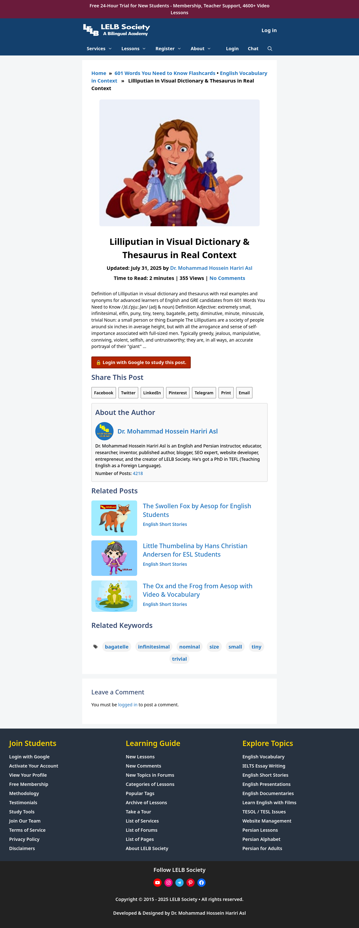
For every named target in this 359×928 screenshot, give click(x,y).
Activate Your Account (33, 766)
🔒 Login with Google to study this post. (141, 362)
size (214, 646)
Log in (269, 30)
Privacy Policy (24, 839)
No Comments (227, 277)
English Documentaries (268, 793)
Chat (253, 48)
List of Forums (141, 830)
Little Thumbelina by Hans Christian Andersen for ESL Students (195, 550)
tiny (256, 646)
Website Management (266, 821)
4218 (138, 473)
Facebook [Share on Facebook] (103, 392)
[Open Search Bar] (270, 48)
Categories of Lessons (150, 784)
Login (232, 48)
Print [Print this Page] (226, 392)
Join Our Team (25, 821)
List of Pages (140, 839)
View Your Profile (28, 775)
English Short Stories (165, 524)
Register (170, 48)
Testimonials (23, 802)
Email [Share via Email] (244, 392)
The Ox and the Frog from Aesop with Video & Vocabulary (198, 590)
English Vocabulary (263, 757)
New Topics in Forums (150, 775)
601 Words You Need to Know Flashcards (165, 72)
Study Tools (22, 812)
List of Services (142, 821)
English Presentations (266, 784)
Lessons (136, 48)
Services (102, 48)
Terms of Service (27, 830)
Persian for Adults (262, 848)
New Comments (143, 766)
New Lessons (140, 757)
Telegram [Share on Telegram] (204, 392)
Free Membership (28, 784)
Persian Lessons (260, 830)
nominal (189, 646)
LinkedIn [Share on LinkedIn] (152, 392)
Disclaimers (22, 848)
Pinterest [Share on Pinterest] (178, 392)
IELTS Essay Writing (264, 766)
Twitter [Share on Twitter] (128, 392)
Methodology (24, 793)
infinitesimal (154, 646)
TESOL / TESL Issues (264, 812)
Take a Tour (138, 812)
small (235, 646)
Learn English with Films (269, 802)
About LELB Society (147, 848)
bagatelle (116, 646)
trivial (179, 658)
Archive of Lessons (146, 802)
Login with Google (29, 757)
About (203, 48)
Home (98, 72)
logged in (128, 705)
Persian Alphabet (261, 839)
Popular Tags (140, 793)
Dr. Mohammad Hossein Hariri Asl (167, 431)
